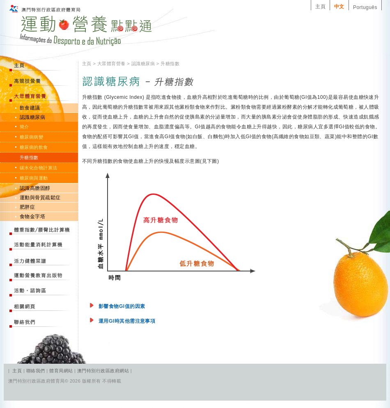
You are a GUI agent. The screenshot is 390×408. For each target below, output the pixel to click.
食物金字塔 (32, 216)
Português (365, 7)
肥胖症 (27, 207)
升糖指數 (29, 157)
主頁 (320, 6)
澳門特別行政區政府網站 (103, 370)
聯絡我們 (36, 370)
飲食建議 (30, 108)
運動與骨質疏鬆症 (40, 198)
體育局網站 (61, 370)
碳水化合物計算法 (38, 167)
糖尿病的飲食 (34, 147)
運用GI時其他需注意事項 (127, 321)
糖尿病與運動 (34, 178)
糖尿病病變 (31, 136)
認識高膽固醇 (35, 188)
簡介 (24, 126)
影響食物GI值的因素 (122, 306)
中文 (339, 6)
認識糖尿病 (32, 117)
